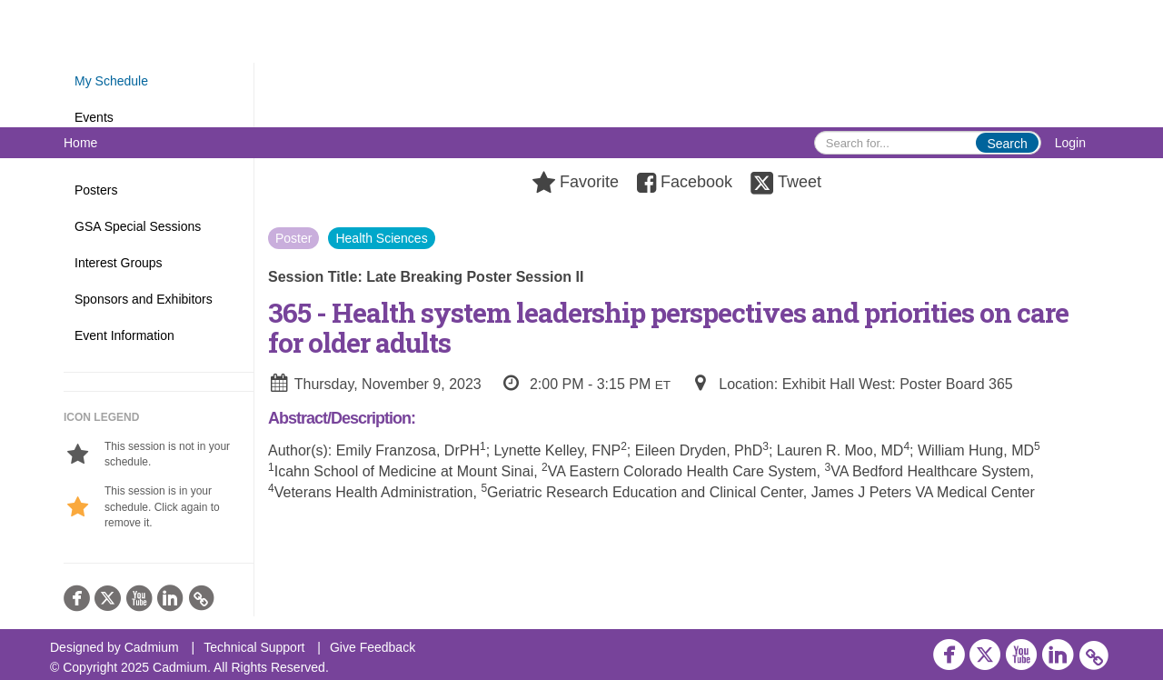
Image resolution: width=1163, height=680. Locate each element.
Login (1070, 142)
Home (80, 142)
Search (1007, 143)
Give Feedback (372, 647)
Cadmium (151, 647)
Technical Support (254, 647)
